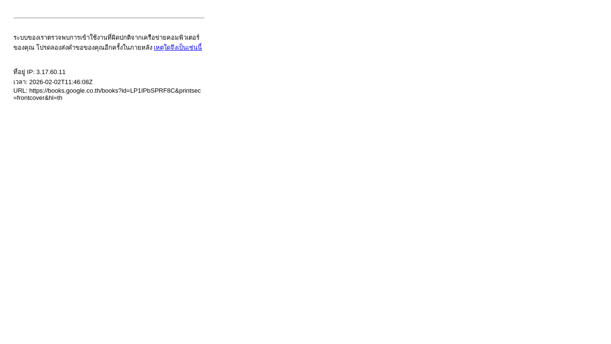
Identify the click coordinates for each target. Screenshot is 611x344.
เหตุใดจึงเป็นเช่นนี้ (178, 47)
